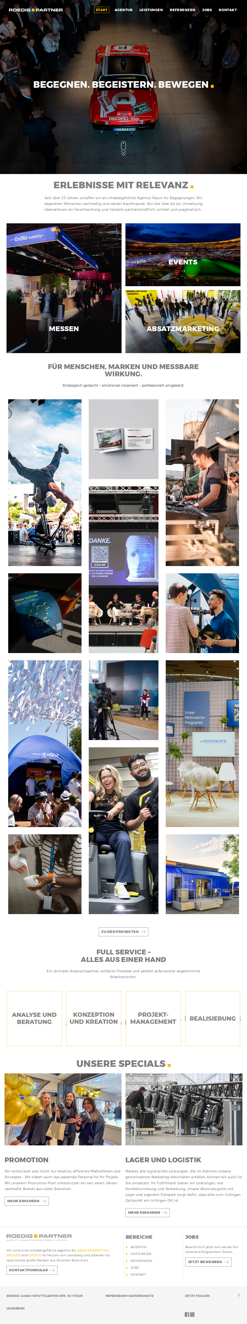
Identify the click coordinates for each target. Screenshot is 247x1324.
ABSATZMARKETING (93, 1250)
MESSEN (14, 1255)
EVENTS (35, 1255)
